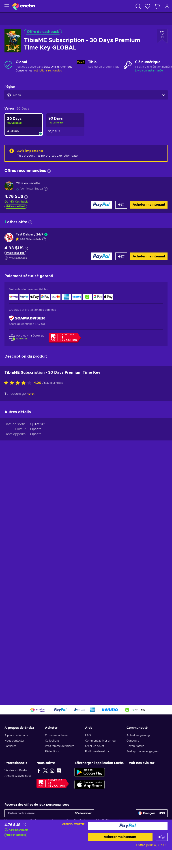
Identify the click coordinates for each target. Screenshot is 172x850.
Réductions (52, 751)
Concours (133, 740)
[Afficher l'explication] (44, 239)
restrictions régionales (47, 70)
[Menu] (6, 6)
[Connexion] (167, 6)
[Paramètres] (152, 813)
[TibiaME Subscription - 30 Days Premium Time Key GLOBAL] (23, 124)
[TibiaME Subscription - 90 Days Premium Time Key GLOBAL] (65, 124)
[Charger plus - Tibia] (81, 64)
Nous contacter (14, 740)
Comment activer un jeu (100, 740)
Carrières (10, 746)
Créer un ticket (94, 746)
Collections (52, 740)
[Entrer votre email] (38, 813)
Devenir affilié (135, 746)
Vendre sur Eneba (16, 770)
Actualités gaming (138, 735)
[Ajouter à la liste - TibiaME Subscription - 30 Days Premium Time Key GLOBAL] (162, 36)
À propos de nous (16, 735)
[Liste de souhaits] (147, 6)
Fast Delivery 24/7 (29, 234)
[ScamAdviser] (27, 318)
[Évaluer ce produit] (19, 383)
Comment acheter (56, 735)
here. (30, 393)
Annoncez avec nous (17, 775)
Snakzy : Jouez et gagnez (143, 751)
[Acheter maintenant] (128, 826)
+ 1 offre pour (150, 845)
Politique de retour (97, 751)
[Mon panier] (157, 6)
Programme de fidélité (59, 746)
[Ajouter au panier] (162, 837)
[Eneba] (23, 6)
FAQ (88, 735)
